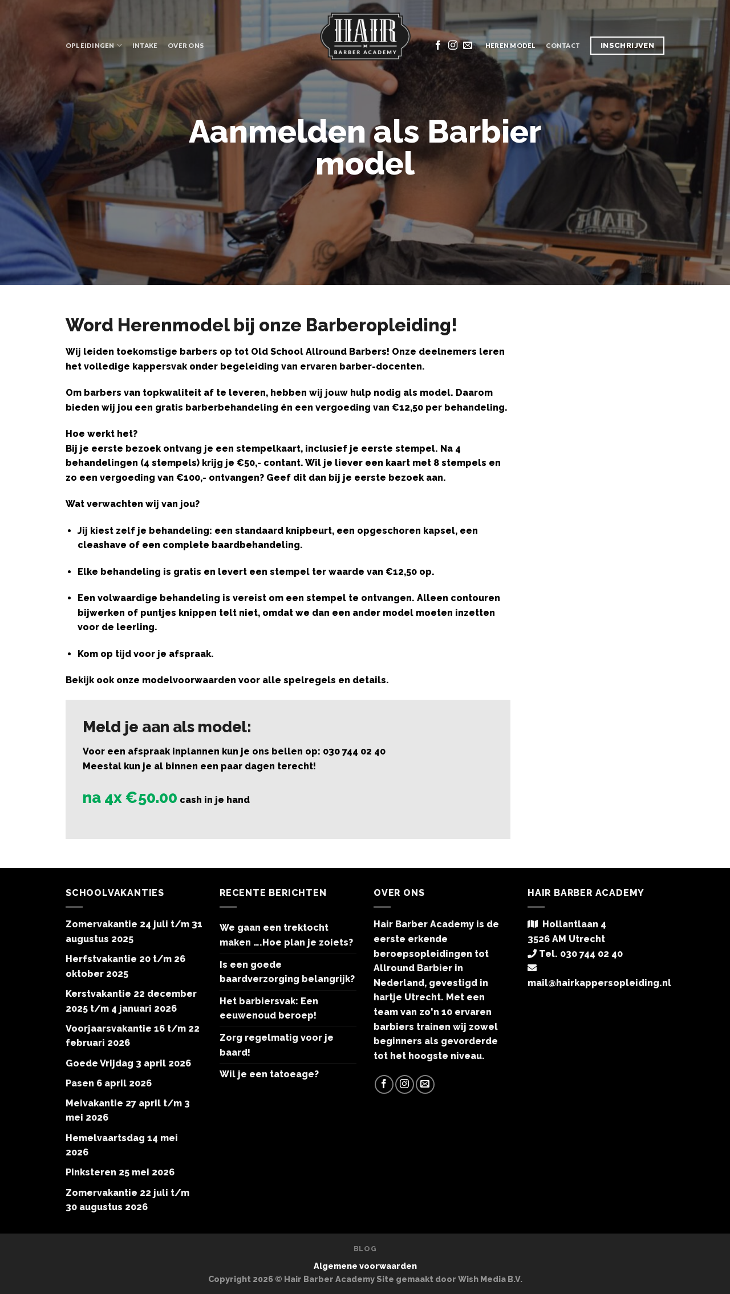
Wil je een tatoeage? (269, 1074)
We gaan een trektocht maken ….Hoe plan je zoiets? (286, 935)
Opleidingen (94, 45)
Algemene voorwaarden (365, 1266)
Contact (563, 45)
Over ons (186, 45)
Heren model (510, 45)
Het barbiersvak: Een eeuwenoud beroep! (269, 1008)
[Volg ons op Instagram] (452, 45)
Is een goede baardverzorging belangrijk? (287, 972)
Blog (365, 1248)
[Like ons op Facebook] (438, 45)
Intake (144, 45)
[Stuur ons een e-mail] (467, 45)
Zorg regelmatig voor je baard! (277, 1045)
